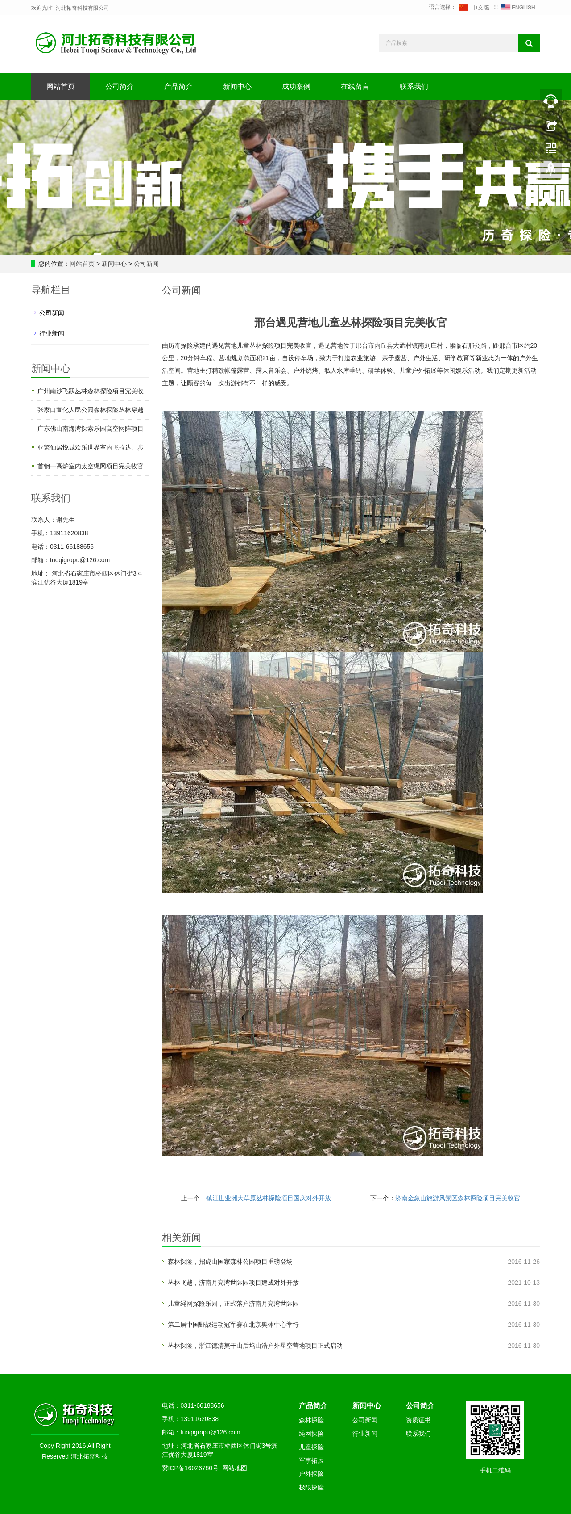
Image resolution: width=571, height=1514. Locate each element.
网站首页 (60, 86)
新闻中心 (237, 86)
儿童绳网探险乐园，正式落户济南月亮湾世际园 (233, 1303)
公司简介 (119, 86)
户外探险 (311, 1473)
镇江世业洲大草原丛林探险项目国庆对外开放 (268, 1198)
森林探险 (311, 1420)
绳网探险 (311, 1433)
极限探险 (311, 1487)
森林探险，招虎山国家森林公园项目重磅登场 (230, 1261)
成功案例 (296, 86)
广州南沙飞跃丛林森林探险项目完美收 (90, 391)
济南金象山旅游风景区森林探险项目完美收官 (457, 1198)
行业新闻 (51, 333)
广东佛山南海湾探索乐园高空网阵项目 (90, 428)
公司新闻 (145, 263)
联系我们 (414, 86)
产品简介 (178, 86)
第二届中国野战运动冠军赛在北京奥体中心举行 (233, 1324)
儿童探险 (311, 1447)
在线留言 (355, 86)
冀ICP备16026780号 (190, 1468)
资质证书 (418, 1420)
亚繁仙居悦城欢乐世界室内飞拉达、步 (90, 447)
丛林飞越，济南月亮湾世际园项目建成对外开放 (233, 1282)
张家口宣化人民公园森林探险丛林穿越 (90, 409)
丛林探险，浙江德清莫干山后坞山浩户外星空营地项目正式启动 (255, 1345)
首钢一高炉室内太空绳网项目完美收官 (90, 466)
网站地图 (234, 1468)
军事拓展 (311, 1460)
